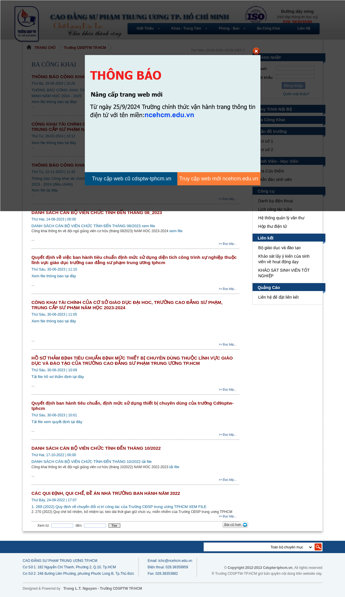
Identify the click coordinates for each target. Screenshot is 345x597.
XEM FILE (200, 506)
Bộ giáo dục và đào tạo (279, 247)
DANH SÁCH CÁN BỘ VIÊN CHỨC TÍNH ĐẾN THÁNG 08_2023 (96, 212)
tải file (146, 461)
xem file (147, 226)
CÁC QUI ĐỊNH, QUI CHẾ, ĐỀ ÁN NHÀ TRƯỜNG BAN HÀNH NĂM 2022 (106, 493)
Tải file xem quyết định (52, 422)
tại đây (70, 276)
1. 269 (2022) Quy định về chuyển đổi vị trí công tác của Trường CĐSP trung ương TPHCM (112, 506)
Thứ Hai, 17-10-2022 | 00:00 (54, 455)
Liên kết (266, 238)
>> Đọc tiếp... (227, 243)
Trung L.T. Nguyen (80, 588)
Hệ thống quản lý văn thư (281, 217)
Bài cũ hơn (232, 525)
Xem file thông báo (48, 276)
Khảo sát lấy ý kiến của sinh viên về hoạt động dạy (284, 259)
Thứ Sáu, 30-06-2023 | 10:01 (54, 415)
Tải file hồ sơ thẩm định (53, 376)
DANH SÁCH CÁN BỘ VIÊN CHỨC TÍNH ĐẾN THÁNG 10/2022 (95, 448)
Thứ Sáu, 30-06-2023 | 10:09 (54, 370)
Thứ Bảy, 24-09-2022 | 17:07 (54, 500)
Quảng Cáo (269, 287)
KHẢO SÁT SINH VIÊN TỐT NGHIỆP (283, 273)
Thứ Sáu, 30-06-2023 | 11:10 (54, 269)
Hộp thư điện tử (272, 226)
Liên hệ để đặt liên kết (278, 297)
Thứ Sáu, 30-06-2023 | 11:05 (54, 314)
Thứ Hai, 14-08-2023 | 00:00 (54, 219)
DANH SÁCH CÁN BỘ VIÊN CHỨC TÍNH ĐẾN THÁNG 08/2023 (86, 226)
